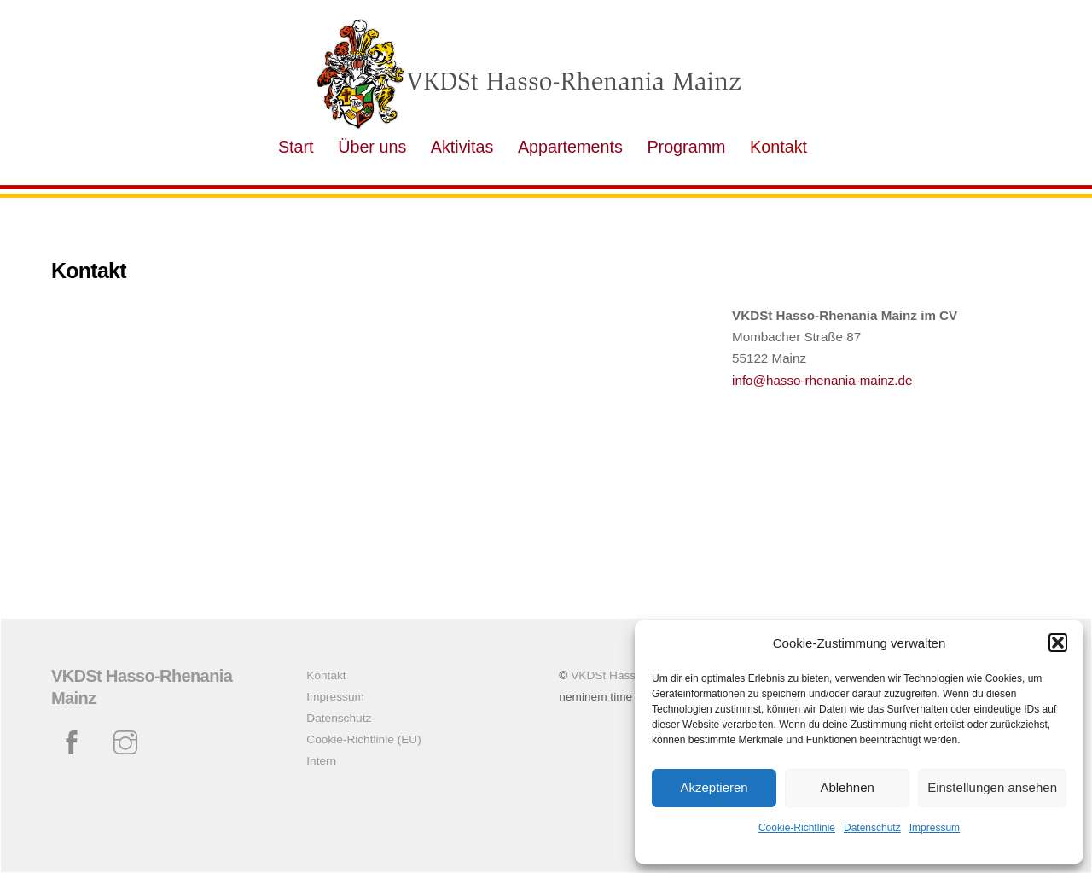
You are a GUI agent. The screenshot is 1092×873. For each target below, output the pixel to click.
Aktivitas (462, 146)
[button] (1057, 642)
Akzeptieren (713, 787)
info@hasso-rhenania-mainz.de (822, 380)
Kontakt (778, 146)
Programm (686, 146)
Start (296, 146)
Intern (321, 760)
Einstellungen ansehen (992, 787)
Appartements (570, 146)
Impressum (934, 828)
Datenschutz (872, 828)
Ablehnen (847, 787)
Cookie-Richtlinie (796, 828)
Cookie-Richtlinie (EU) (363, 739)
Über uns (372, 146)
